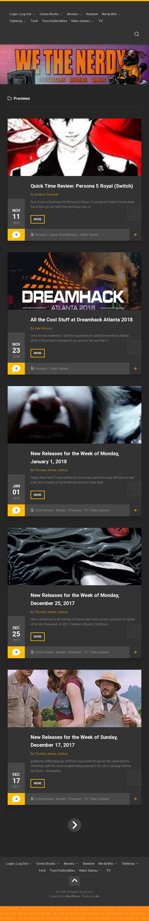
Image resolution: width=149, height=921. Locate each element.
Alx (97, 911)
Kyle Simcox (44, 344)
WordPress (73, 911)
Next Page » (74, 840)
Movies (72, 14)
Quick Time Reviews (67, 242)
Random (92, 14)
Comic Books (49, 14)
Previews (42, 242)
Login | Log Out (20, 14)
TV (101, 21)
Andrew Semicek (47, 202)
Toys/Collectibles (54, 21)
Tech (34, 21)
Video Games (80, 21)
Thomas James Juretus (52, 485)
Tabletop (16, 21)
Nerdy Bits (109, 14)
